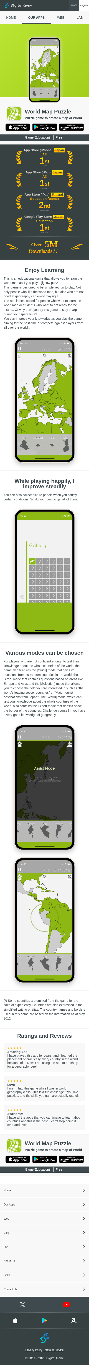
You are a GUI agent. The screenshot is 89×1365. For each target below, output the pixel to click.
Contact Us (10, 1289)
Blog (6, 1232)
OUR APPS (36, 17)
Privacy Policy (34, 1350)
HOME (11, 17)
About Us (9, 1261)
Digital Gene (18, 5)
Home (7, 1190)
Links (7, 1275)
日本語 (74, 5)
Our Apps (9, 1204)
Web (6, 1218)
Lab (6, 1247)
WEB (60, 17)
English (84, 5)
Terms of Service (53, 1350)
